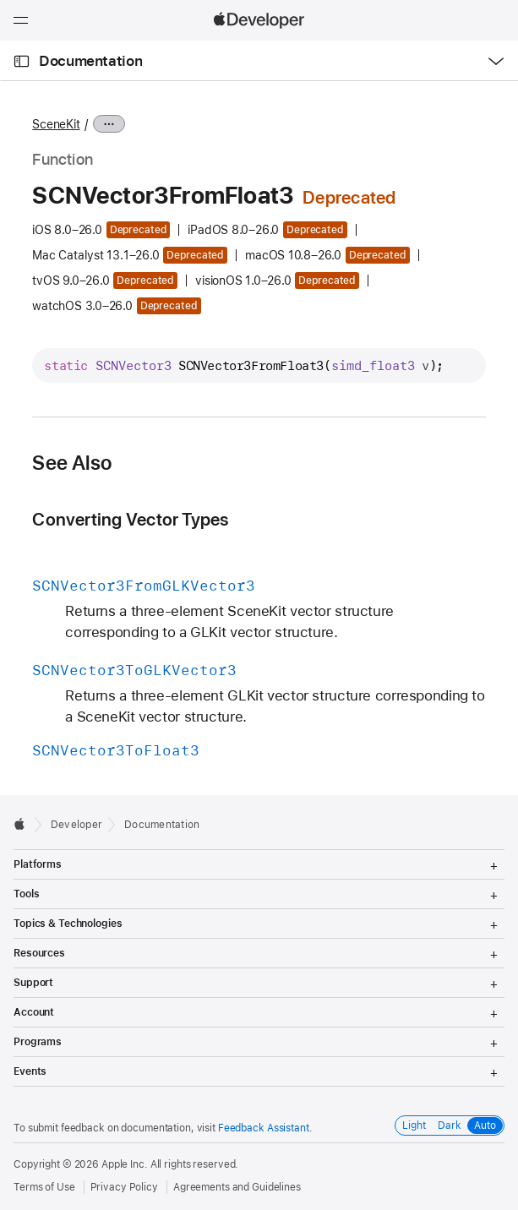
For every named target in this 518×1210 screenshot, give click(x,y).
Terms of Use (44, 1187)
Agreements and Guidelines (237, 1187)
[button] (0, 0)
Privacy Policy (124, 1187)
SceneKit (55, 124)
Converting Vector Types (130, 519)
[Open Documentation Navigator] (21, 61)
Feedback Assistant (263, 1128)
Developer (76, 825)
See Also (72, 463)
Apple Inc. (124, 1164)
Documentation (90, 60)
